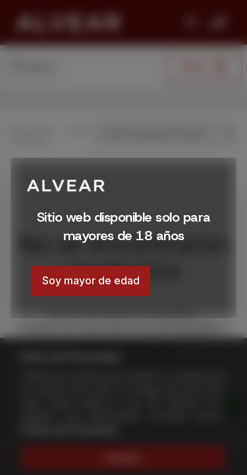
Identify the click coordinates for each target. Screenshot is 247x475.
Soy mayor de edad (91, 280)
